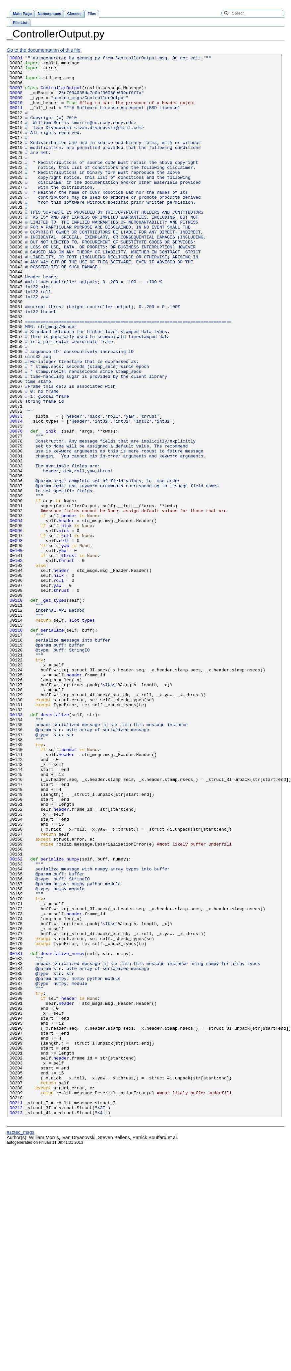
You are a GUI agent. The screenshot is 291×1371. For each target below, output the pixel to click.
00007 (16, 95)
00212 (16, 1319)
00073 (16, 489)
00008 (16, 100)
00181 (16, 1133)
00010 (16, 112)
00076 (16, 507)
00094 (16, 614)
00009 (16, 106)
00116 (16, 745)
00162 (16, 1020)
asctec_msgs (20, 1344)
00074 (16, 495)
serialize (52, 745)
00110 (16, 710)
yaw (65, 644)
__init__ (51, 507)
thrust (69, 656)
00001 (16, 59)
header (69, 608)
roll (66, 632)
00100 (16, 650)
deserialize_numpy (63, 1133)
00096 (16, 626)
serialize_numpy (60, 1020)
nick (66, 620)
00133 (16, 847)
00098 (16, 638)
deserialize (55, 847)
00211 (16, 1313)
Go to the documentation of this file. (44, 50)
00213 (16, 1325)
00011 (16, 118)
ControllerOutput (61, 95)
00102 (16, 662)
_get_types (54, 710)
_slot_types (80, 733)
